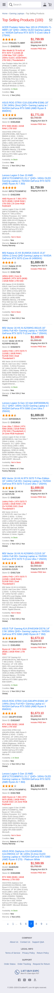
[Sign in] (44, 4)
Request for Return (41, 964)
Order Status (9, 964)
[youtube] (29, 980)
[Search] (10, 4)
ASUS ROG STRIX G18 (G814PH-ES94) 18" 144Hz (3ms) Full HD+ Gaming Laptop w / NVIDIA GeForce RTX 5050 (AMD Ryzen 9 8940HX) (25, 705)
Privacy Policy (28, 953)
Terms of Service (12, 953)
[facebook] (19, 980)
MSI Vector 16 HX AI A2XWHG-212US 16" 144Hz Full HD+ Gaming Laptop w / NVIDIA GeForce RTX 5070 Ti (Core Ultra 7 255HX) (24, 556)
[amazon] (35, 980)
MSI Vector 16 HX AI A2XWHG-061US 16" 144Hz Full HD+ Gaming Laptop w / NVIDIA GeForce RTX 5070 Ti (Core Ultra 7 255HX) (24, 331)
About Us (14, 942)
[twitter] (24, 980)
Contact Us (25, 942)
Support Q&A (38, 942)
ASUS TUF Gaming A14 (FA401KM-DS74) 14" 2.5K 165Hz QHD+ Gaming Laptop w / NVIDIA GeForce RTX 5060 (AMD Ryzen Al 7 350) (26, 631)
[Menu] (4, 4)
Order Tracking (24, 964)
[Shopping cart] (50, 4)
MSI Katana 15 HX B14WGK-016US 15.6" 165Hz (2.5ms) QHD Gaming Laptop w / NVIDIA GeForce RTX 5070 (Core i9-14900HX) (26, 256)
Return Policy (43, 953)
